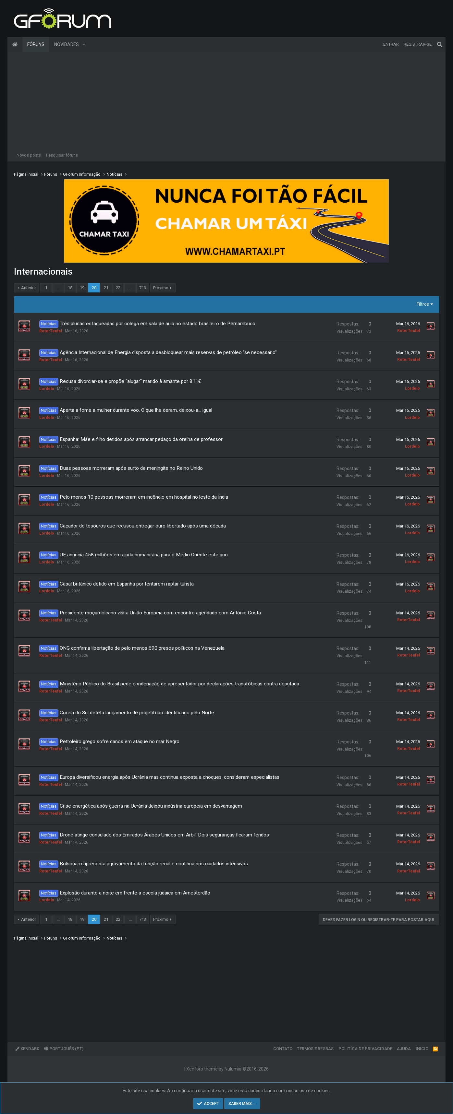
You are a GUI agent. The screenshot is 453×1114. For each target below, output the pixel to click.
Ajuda (404, 1048)
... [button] (58, 287)
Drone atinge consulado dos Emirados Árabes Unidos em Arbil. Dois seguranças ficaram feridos (164, 835)
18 (70, 287)
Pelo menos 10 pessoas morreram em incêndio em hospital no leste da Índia (144, 497)
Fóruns (35, 44)
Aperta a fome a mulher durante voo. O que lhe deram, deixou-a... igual (136, 410)
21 (106, 287)
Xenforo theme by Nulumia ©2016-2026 (227, 1069)
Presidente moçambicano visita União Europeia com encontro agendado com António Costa (160, 613)
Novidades (66, 44)
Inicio (422, 1048)
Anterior (28, 287)
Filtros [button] (423, 304)
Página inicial (14, 44)
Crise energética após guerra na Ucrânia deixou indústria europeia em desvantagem (151, 806)
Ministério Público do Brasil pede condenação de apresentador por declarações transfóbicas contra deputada (179, 684)
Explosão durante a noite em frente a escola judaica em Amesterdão (135, 893)
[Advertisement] (226, 100)
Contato (282, 1048)
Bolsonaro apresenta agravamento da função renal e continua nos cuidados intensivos (154, 864)
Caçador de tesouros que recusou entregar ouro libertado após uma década (143, 526)
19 (82, 287)
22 (118, 287)
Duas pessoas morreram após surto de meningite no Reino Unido (131, 468)
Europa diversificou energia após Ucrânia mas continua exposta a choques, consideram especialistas (169, 777)
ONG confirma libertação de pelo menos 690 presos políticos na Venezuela (142, 648)
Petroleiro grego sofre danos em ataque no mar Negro (119, 741)
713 (142, 287)
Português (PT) (63, 1048)
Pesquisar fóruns (62, 155)
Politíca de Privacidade (365, 1048)
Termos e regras (315, 1048)
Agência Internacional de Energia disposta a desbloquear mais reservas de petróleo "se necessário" (168, 352)
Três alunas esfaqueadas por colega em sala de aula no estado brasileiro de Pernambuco (157, 323)
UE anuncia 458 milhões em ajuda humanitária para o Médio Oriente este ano (144, 555)
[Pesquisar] (440, 44)
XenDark (27, 1048)
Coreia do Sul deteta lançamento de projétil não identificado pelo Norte (137, 713)
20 (94, 287)
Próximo (160, 287)
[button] (84, 44)
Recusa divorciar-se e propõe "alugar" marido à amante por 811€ (130, 381)
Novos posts (29, 155)
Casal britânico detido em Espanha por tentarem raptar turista (127, 584)
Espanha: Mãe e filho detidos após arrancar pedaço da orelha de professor (141, 439)
